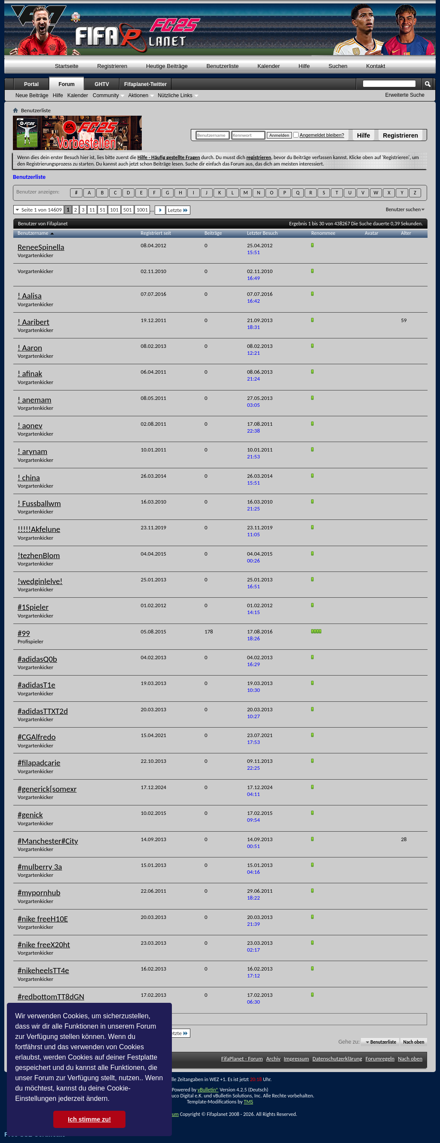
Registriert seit (156, 233)
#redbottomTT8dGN (51, 997)
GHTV (102, 84)
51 (102, 209)
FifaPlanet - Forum (242, 1058)
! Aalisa (30, 296)
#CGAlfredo (36, 737)
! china (29, 477)
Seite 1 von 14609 (41, 209)
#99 (24, 633)
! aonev (30, 425)
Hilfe (363, 135)
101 (114, 209)
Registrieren (400, 135)
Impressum (296, 1058)
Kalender (268, 66)
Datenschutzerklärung (337, 1058)
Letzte (178, 210)
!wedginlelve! (40, 581)
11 (92, 209)
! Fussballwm (39, 503)
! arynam (32, 451)
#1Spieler (33, 607)
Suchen (338, 66)
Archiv (273, 1058)
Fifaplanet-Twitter (145, 84)
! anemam (34, 400)
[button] (112, 1099)
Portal (31, 84)
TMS (248, 1102)
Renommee (324, 233)
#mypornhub (39, 892)
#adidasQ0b (37, 659)
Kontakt (375, 66)
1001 (142, 209)
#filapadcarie (39, 763)
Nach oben (413, 1042)
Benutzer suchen (403, 209)
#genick (30, 815)
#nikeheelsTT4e (43, 970)
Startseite (67, 66)
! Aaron (30, 348)
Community (106, 95)
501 (127, 209)
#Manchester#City (48, 841)
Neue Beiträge (32, 95)
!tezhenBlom (39, 555)
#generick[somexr (47, 789)
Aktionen (138, 95)
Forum (66, 84)
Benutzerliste (222, 66)
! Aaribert (33, 322)
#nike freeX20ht (44, 944)
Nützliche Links (175, 95)
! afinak (30, 373)
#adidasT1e (36, 685)
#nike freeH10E (43, 919)
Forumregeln (380, 1058)
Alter (406, 233)
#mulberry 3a (40, 867)
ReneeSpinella (41, 247)
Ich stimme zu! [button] (89, 1119)
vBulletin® (208, 1090)
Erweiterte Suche (405, 95)
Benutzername (36, 233)
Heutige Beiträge (167, 66)
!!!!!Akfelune (39, 529)
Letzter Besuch (262, 233)
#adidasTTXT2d (43, 711)
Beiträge (213, 233)
